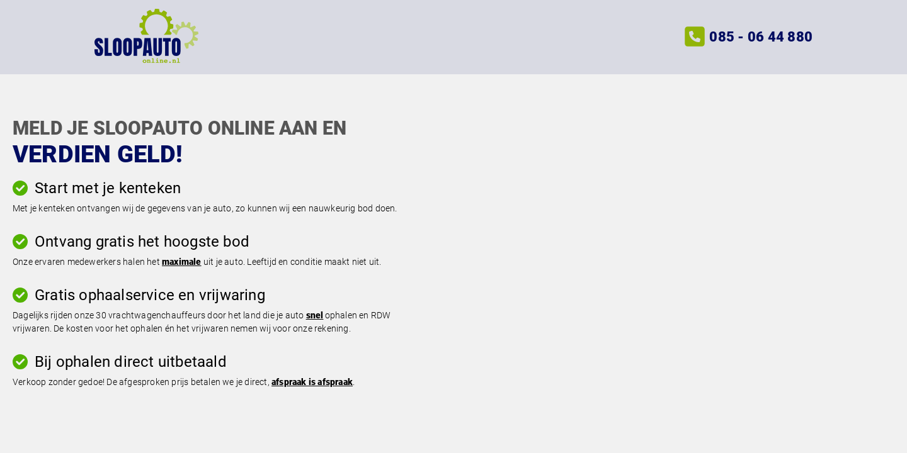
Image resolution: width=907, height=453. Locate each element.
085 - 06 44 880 (761, 37)
